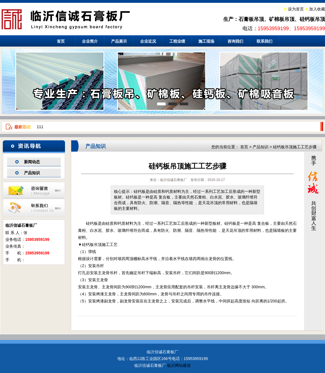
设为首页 (296, 9)
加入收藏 (317, 9)
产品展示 (119, 41)
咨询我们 (235, 41)
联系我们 (264, 41)
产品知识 (32, 173)
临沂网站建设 (179, 365)
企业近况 (148, 41)
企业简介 (90, 41)
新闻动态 (32, 162)
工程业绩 (177, 41)
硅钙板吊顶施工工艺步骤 (295, 147)
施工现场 (206, 41)
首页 (61, 41)
